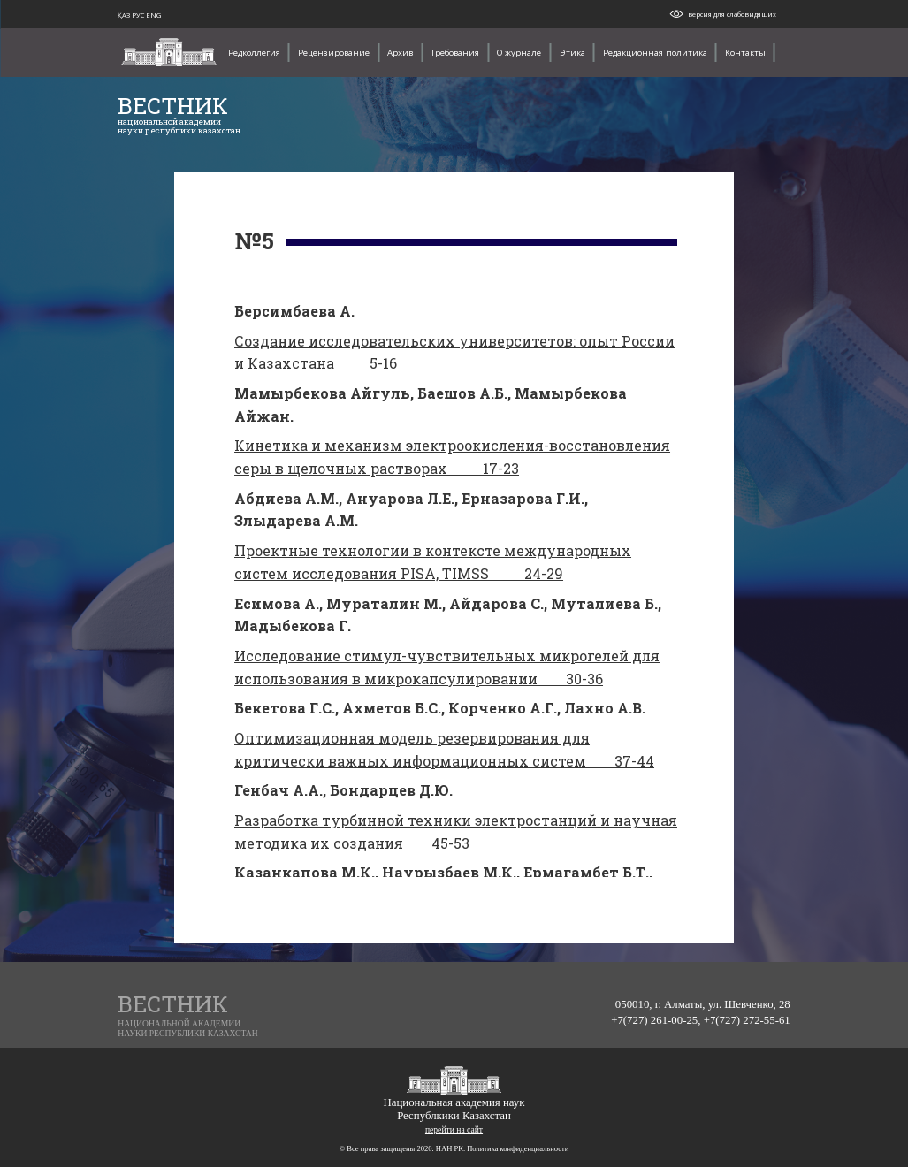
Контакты (745, 52)
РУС (139, 15)
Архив (400, 52)
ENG (153, 15)
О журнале (519, 52)
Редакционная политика (655, 52)
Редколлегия (254, 52)
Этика (572, 52)
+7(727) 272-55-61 (747, 1020)
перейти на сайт (454, 1129)
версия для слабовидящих (732, 14)
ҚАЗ (125, 15)
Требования (455, 52)
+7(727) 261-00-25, (657, 1020)
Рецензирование (334, 52)
